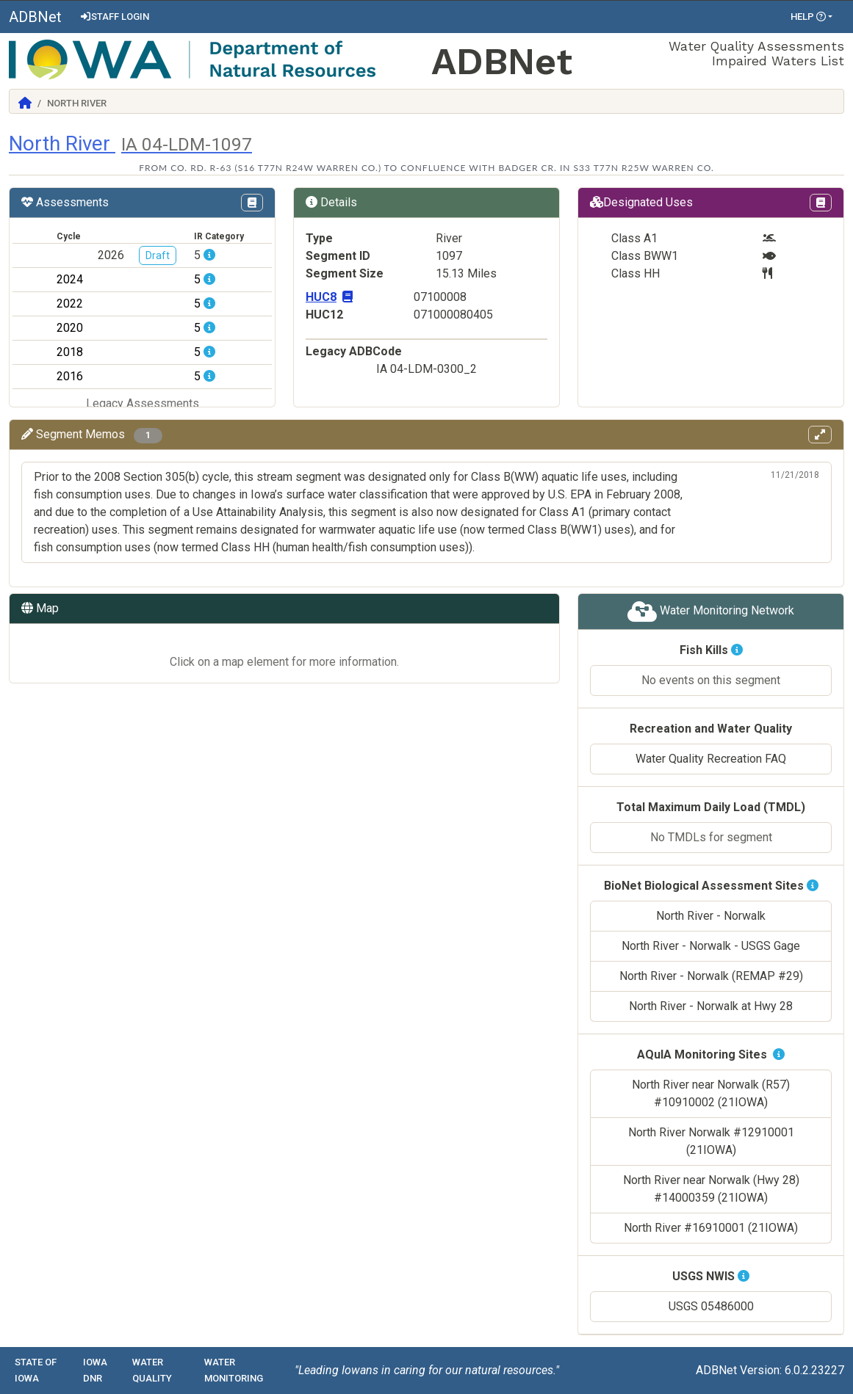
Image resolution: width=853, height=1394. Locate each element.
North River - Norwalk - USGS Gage (711, 946)
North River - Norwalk (711, 916)
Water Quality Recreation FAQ (711, 759)
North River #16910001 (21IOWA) (711, 1228)
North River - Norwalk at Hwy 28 (711, 1006)
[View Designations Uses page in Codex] (821, 202)
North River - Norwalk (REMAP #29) (711, 976)
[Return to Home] (25, 103)
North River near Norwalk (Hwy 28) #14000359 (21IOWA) (711, 1189)
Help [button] (808, 16)
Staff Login (114, 16)
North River (130, 143)
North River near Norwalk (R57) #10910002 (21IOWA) (711, 1093)
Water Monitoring (233, 1370)
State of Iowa (36, 1370)
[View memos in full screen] (820, 434)
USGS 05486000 (711, 1306)
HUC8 (329, 297)
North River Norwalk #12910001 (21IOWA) (711, 1141)
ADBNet (35, 17)
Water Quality (152, 1370)
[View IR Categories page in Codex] (252, 202)
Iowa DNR (95, 1370)
